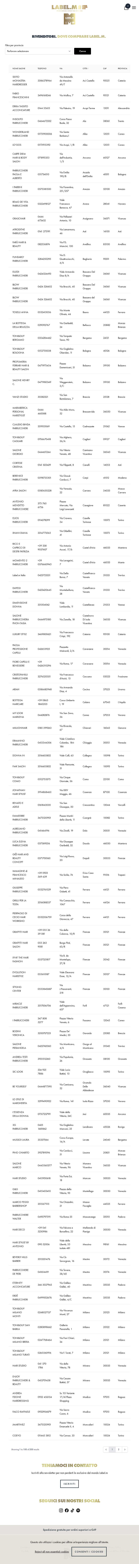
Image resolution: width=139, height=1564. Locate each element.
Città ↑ (85, 68)
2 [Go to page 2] (118, 1449)
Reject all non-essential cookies (52, 1551)
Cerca (82, 51)
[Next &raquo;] (125, 1450)
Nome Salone (19, 68)
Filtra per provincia (14, 45)
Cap (104, 68)
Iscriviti (69, 1483)
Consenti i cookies (89, 1551)
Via (61, 68)
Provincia (122, 68)
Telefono (42, 68)
